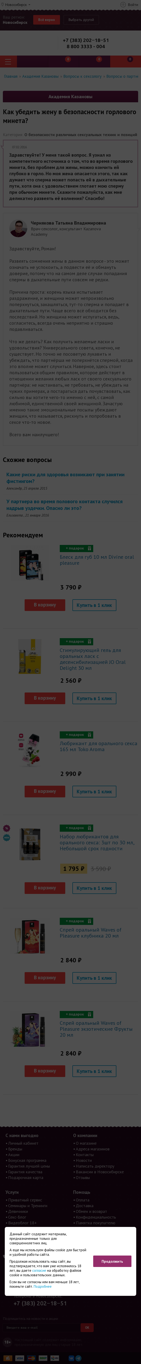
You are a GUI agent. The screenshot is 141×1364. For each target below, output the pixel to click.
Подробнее (43, 1286)
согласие (39, 1270)
